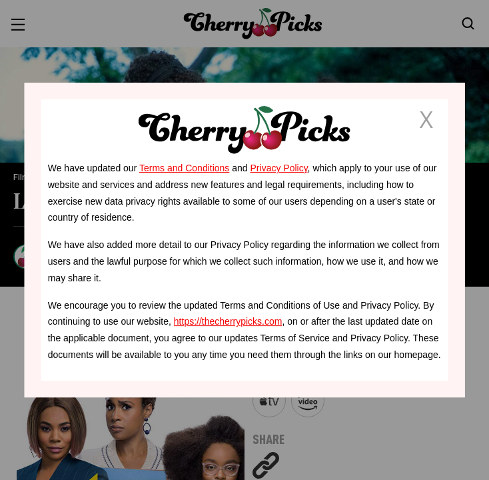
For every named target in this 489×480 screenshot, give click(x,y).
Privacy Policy (279, 168)
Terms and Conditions (184, 168)
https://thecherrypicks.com (228, 321)
